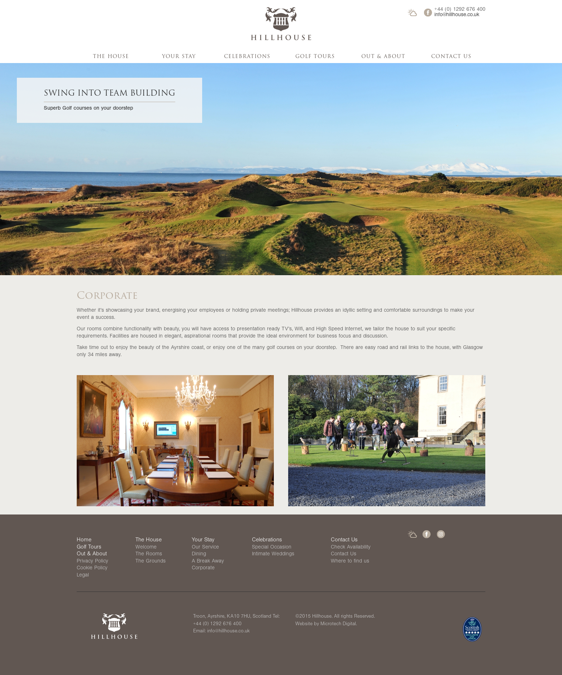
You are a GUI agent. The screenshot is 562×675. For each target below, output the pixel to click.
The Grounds (150, 561)
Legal (83, 575)
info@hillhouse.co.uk (456, 15)
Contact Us (451, 56)
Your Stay (179, 56)
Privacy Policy (92, 561)
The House (111, 56)
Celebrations (247, 56)
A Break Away (208, 561)
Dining (199, 554)
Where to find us (350, 561)
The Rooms (148, 554)
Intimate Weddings (273, 554)
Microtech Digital (338, 624)
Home (84, 540)
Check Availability (351, 547)
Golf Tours (315, 56)
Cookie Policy (92, 568)
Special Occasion (271, 547)
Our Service (205, 547)
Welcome (146, 547)
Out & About (383, 56)
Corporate (203, 568)
